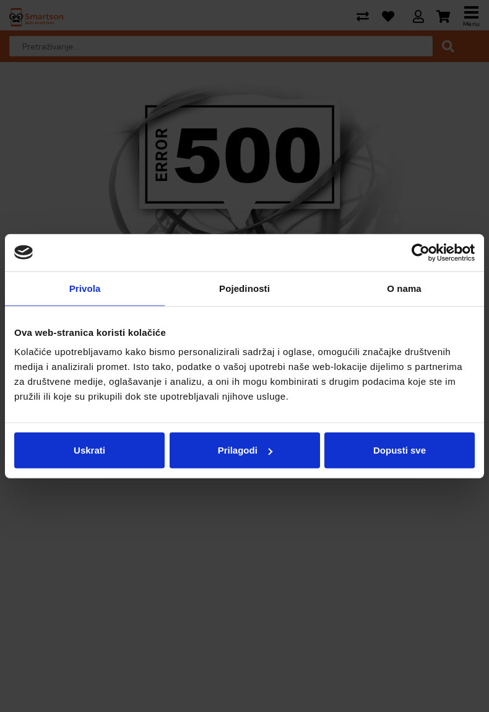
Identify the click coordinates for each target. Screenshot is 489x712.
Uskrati (89, 450)
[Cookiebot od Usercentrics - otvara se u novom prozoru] (420, 252)
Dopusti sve (399, 450)
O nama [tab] (404, 288)
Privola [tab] (85, 288)
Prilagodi (245, 450)
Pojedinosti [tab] (244, 288)
